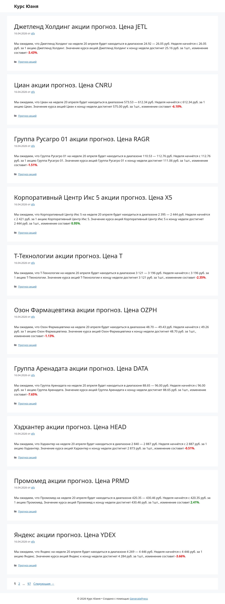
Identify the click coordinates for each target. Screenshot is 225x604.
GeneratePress (139, 598)
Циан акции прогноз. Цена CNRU (63, 85)
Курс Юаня (26, 6)
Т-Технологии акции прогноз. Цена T (68, 256)
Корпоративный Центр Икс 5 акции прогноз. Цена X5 (93, 197)
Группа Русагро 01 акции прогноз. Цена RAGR (82, 139)
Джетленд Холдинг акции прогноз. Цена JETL (80, 26)
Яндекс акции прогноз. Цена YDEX (65, 535)
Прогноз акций (27, 61)
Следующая (43, 584)
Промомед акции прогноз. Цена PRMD (71, 481)
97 (29, 584)
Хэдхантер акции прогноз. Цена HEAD (70, 427)
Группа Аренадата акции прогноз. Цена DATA (81, 368)
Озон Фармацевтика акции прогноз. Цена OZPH (85, 310)
